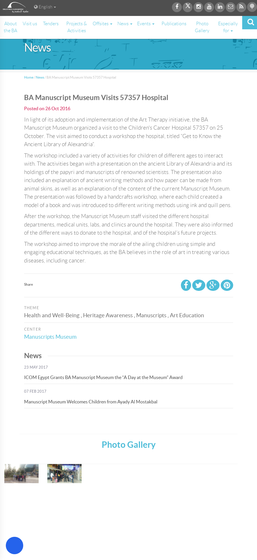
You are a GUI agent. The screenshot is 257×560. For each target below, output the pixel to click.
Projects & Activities (76, 27)
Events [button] (145, 23)
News (40, 77)
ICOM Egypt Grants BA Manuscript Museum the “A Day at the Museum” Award (103, 377)
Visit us (30, 23)
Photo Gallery (202, 27)
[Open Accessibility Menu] (14, 545)
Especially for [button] (228, 27)
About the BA (10, 27)
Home (28, 77)
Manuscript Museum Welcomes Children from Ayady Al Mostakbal (90, 401)
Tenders (51, 23)
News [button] (124, 23)
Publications (173, 23)
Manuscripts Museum (50, 337)
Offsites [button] (102, 23)
